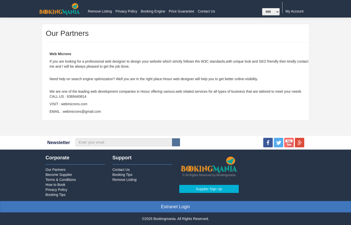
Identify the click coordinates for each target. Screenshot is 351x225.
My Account (297, 11)
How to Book (55, 185)
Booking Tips (56, 195)
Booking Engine (153, 11)
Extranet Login (175, 206)
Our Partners (56, 170)
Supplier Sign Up (209, 189)
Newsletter (58, 142)
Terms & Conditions (61, 180)
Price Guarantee (181, 11)
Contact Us (206, 11)
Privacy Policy (126, 11)
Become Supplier (59, 175)
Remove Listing (100, 11)
